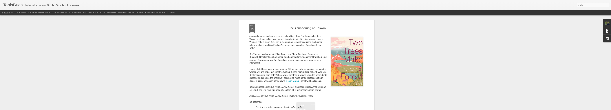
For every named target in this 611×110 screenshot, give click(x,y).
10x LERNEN (109, 12)
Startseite (21, 12)
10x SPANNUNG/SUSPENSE (67, 12)
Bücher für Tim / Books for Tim (151, 12)
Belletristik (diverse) (310, 38)
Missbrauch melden (327, 108)
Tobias (325, 34)
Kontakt (171, 12)
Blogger (316, 108)
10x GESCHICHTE (92, 12)
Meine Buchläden (126, 12)
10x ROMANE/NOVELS (39, 12)
